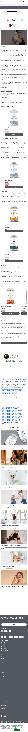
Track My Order (4, 650)
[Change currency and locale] (4, 709)
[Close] (26, 724)
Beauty (4, 10)
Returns (3, 646)
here (16, 728)
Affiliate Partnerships (4, 680)
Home (3, 14)
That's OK (17, 730)
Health (8, 14)
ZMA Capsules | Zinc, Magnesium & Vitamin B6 (12, 253)
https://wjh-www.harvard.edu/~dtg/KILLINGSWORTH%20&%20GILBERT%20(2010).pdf (15, 375)
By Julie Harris (8, 447)
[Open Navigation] (2, 2)
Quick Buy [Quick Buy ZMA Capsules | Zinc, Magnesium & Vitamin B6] (14, 261)
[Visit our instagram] (2, 631)
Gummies (2, 658)
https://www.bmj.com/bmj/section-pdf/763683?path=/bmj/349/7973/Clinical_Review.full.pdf (10, 404)
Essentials (2, 664)
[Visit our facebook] (5, 631)
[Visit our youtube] (10, 631)
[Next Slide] (26, 301)
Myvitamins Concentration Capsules (8, 141)
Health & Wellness (11, 10)
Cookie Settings (4, 705)
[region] (14, 727)
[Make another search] (14, 12)
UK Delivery (3, 648)
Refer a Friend (3, 697)
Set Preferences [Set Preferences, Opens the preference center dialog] (10, 730)
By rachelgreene (9, 467)
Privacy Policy (3, 674)
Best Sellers (3, 656)
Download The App (4, 692)
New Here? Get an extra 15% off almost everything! (14, 7)
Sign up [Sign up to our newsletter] (14, 624)
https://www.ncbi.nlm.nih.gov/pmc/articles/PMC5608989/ (12, 389)
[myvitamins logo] (14, 2)
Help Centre (4, 644)
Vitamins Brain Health (12, 14)
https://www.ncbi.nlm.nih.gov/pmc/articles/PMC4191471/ (12, 419)
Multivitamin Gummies (6, 306)
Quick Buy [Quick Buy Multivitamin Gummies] (10, 313)
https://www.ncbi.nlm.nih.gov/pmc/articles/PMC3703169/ (12, 413)
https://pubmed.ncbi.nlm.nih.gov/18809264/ (9, 392)
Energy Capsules (6, 91)
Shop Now (14, 342)
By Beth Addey (16, 25)
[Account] (24, 2)
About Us (2, 672)
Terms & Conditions (4, 676)
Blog (5, 14)
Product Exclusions (4, 688)
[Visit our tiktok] (7, 631)
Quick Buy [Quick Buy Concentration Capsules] (14, 187)
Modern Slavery (3, 678)
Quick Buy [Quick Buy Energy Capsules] (14, 134)
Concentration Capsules (9, 138)
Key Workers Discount (4, 701)
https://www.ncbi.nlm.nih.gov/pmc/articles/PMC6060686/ (12, 410)
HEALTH (14, 17)
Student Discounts (4, 699)
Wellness (2, 662)
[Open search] (4, 2)
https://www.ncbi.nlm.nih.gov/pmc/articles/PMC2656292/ (12, 416)
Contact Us (4, 642)
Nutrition (19, 10)
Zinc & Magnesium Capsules (11, 224)
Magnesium (5, 191)
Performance (3, 666)
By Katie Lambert (8, 487)
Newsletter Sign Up (4, 690)
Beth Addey (14, 356)
